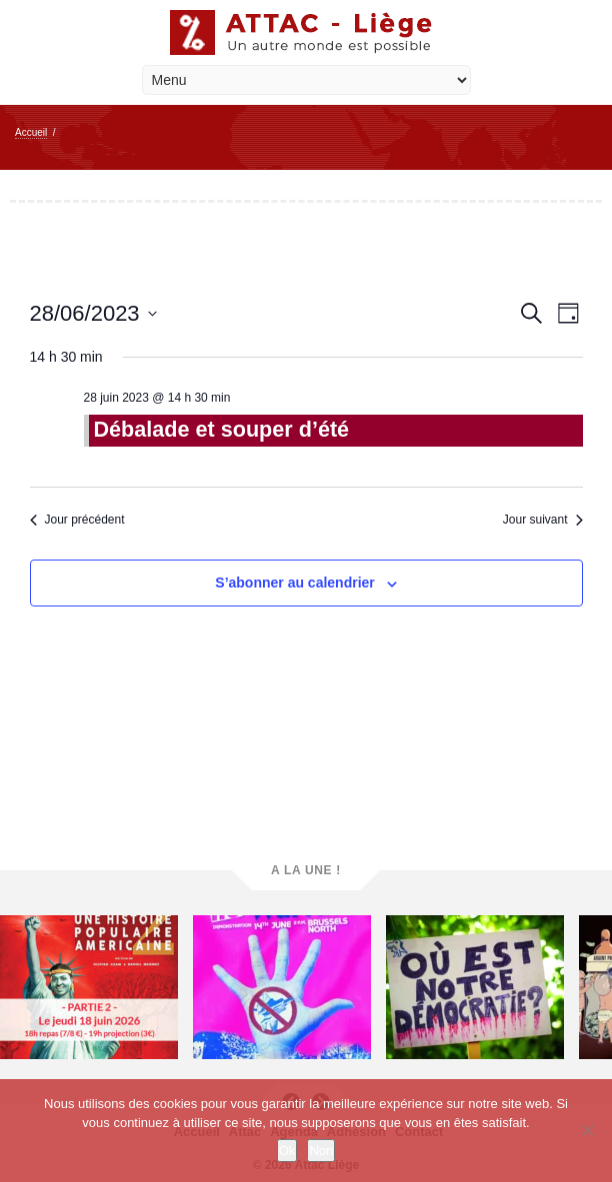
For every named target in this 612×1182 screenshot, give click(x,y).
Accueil (31, 132)
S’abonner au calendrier (295, 583)
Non (321, 1150)
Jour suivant (543, 520)
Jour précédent (77, 520)
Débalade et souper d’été (222, 429)
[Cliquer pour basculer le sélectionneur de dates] (93, 313)
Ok (287, 1150)
